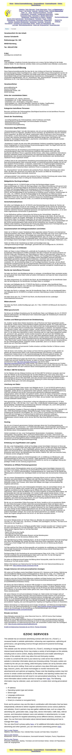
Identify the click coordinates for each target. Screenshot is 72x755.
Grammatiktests (39, 3)
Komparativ (33, 14)
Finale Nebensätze (41, 9)
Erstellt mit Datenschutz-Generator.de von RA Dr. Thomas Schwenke (25, 627)
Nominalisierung (29, 19)
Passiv (44, 19)
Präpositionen (11, 20)
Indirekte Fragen (43, 11)
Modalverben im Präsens (38, 17)
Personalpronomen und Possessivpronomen (29, 20)
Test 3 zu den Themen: (11, 739)
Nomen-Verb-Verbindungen (15, 19)
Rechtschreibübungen (61, 17)
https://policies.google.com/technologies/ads (51, 606)
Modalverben (25, 17)
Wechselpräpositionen (25, 25)
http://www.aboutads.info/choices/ (27, 362)
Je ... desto (28, 12)
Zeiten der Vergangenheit (41, 25)
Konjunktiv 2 (36, 15)
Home (11, 3)
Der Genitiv (27, 11)
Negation (49, 17)
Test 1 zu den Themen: (11, 730)
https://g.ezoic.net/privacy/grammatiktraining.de (22, 624)
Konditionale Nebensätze (45, 14)
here (48, 678)
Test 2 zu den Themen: (11, 735)
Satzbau (10, 22)
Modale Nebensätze (47, 15)
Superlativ (41, 22)
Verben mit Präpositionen (43, 23)
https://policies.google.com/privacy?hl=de (25, 565)
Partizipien (38, 19)
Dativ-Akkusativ (30, 9)
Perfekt (49, 19)
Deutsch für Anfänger (58, 20)
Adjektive (22, 9)
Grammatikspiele (50, 3)
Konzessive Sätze (26, 15)
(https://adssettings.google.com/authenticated (18, 609)
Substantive (33, 22)
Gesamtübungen (54, 25)
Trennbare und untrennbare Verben (24, 23)
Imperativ (35, 11)
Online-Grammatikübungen (23, 3)
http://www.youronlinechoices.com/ (14, 363)
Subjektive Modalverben (21, 22)
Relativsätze (48, 20)
